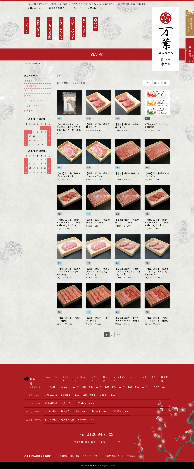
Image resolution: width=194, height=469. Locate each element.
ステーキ (28, 90)
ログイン (74, 8)
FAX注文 (131, 455)
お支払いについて (69, 387)
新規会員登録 (55, 8)
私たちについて (72, 28)
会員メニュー (33, 403)
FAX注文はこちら (70, 395)
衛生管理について (121, 411)
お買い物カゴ (94, 8)
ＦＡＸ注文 (27, 25)
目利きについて (80, 411)
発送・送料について (91, 387)
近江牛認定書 (67, 419)
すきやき (28, 81)
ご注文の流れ (50, 387)
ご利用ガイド (38, 27)
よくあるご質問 (50, 28)
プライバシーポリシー (92, 455)
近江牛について (61, 28)
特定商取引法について (114, 455)
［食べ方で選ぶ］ (50, 379)
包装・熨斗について (114, 387)
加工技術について (100, 411)
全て (59, 75)
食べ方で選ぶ (84, 27)
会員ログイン (67, 403)
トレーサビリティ (86, 419)
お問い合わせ (34, 8)
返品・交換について (137, 387)
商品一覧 (95, 24)
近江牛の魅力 (50, 419)
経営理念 (65, 411)
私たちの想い (50, 411)
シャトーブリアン (32, 105)
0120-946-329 (100, 434)
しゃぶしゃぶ (30, 85)
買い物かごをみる (86, 403)
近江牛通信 (74, 455)
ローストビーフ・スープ (36, 100)
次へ (118, 334)
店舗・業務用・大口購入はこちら (99, 395)
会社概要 (63, 455)
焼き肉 (27, 95)
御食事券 (28, 110)
